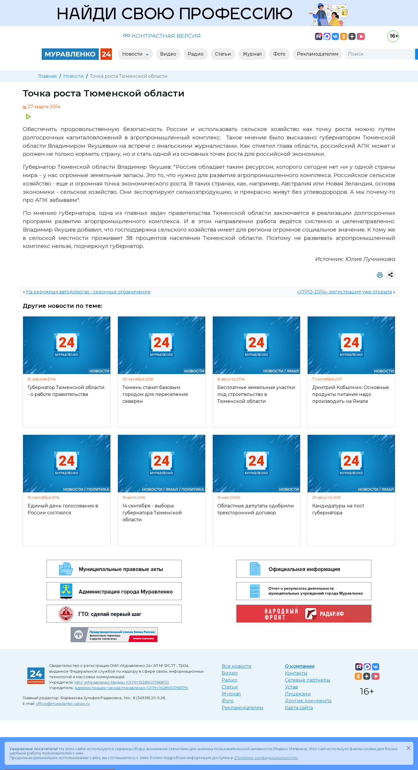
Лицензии (298, 694)
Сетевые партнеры (307, 680)
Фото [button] (279, 54)
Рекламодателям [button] (318, 54)
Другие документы (308, 700)
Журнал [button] (252, 54)
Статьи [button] (223, 54)
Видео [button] (168, 54)
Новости (73, 76)
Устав (291, 687)
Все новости (237, 666)
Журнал (231, 694)
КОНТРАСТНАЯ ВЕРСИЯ (162, 35)
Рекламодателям (242, 707)
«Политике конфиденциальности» (266, 758)
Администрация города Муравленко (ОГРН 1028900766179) (131, 688)
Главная (47, 76)
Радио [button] (196, 54)
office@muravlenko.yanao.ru (63, 703)
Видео (230, 673)
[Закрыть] (408, 748)
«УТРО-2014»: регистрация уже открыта (344, 292)
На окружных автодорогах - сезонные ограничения (88, 292)
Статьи (230, 687)
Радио (229, 680)
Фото (228, 700)
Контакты (296, 673)
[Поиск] (379, 54)
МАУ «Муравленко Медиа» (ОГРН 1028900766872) (121, 682)
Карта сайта (299, 707)
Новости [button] (133, 54)
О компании (300, 666)
